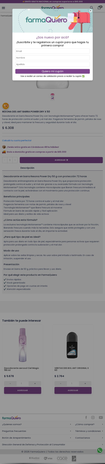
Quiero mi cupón (52, 71)
